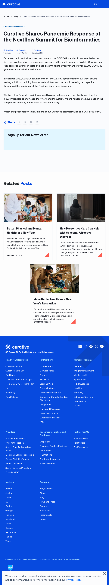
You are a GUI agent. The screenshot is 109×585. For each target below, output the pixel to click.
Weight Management (84, 370)
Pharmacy (10, 392)
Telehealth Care (47, 388)
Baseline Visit (46, 383)
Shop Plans (45, 441)
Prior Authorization (14, 442)
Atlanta (8, 488)
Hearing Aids (80, 401)
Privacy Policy (45, 559)
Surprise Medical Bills (50, 417)
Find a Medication (13, 463)
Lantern (9, 388)
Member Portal (47, 370)
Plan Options (11, 397)
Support (44, 375)
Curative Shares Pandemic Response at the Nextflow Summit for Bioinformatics (56, 16)
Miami (8, 523)
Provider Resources (15, 438)
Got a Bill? (44, 379)
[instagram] (85, 349)
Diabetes (78, 366)
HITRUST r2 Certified (71, 559)
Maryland (9, 519)
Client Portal (45, 450)
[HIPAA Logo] (54, 569)
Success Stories (47, 463)
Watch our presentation (17, 111)
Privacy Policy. (74, 579)
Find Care (10, 375)
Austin (8, 493)
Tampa (8, 536)
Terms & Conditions (30, 559)
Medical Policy (57, 559)
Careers (43, 506)
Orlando (9, 528)
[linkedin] (80, 349)
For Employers (81, 438)
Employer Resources (50, 459)
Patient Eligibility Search (17, 459)
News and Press (47, 501)
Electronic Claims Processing (19, 454)
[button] (105, 4)
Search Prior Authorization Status (18, 449)
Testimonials (46, 514)
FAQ (42, 422)
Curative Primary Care (50, 392)
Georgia (9, 510)
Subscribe (45, 510)
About (43, 493)
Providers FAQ (12, 472)
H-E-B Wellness (81, 383)
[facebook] (91, 349)
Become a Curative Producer (53, 446)
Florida (8, 506)
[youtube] (102, 349)
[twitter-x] (96, 349)
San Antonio (11, 532)
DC (6, 501)
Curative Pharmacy (14, 370)
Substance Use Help (83, 397)
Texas (8, 541)
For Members (46, 366)
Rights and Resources (50, 409)
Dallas (8, 497)
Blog (16, 16)
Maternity (78, 392)
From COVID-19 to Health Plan (19, 383)
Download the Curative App (18, 379)
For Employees (81, 447)
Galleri (77, 405)
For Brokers (79, 442)
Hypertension (80, 379)
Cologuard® (45, 404)
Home (6, 16)
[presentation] (104, 573)
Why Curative (46, 488)
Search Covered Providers (18, 467)
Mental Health (80, 375)
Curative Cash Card (14, 366)
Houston (9, 514)
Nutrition (78, 388)
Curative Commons (49, 413)
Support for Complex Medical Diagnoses (54, 399)
